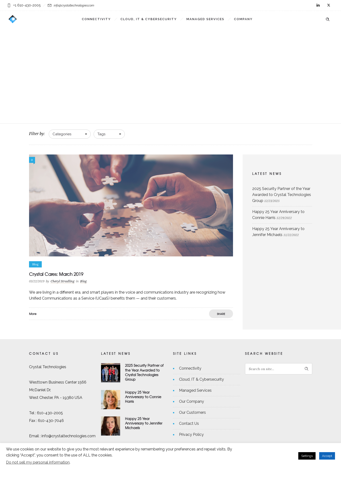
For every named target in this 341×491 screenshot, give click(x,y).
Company (243, 19)
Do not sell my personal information (38, 462)
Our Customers (192, 412)
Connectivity (96, 19)
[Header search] (327, 19)
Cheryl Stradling (62, 281)
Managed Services (205, 19)
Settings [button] (307, 456)
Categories (62, 134)
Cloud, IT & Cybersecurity (148, 19)
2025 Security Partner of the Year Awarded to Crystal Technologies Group (281, 194)
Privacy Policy (191, 434)
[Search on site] (278, 368)
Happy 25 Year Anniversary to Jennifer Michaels (143, 423)
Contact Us (189, 423)
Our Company (191, 401)
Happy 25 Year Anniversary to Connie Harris (143, 397)
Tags (101, 134)
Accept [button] (327, 456)
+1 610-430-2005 (27, 5)
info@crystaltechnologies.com (74, 5)
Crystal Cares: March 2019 (56, 274)
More (32, 314)
